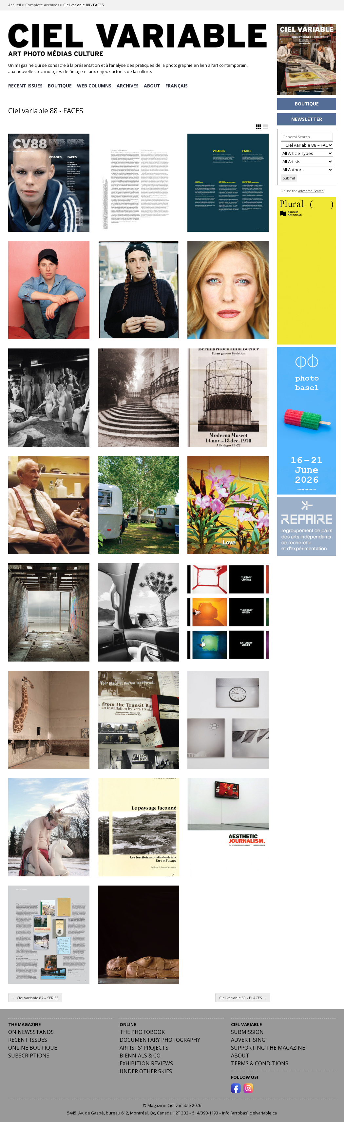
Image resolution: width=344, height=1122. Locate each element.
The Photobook (142, 1031)
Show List (265, 126)
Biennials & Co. (141, 1055)
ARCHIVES (129, 85)
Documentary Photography (160, 1039)
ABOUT (153, 85)
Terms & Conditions (259, 1063)
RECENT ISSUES (25, 85)
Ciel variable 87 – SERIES (35, 997)
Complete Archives (42, 4)
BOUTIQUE (60, 85)
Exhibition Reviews (146, 1063)
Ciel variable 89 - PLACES (242, 997)
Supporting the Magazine (268, 1047)
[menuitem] (178, 85)
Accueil (14, 4)
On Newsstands (31, 1031)
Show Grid (258, 126)
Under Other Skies (146, 1071)
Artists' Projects (144, 1047)
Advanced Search (311, 191)
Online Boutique (32, 1047)
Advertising (248, 1039)
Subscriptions (28, 1055)
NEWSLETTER (306, 119)
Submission (247, 1031)
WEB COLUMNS (95, 85)
